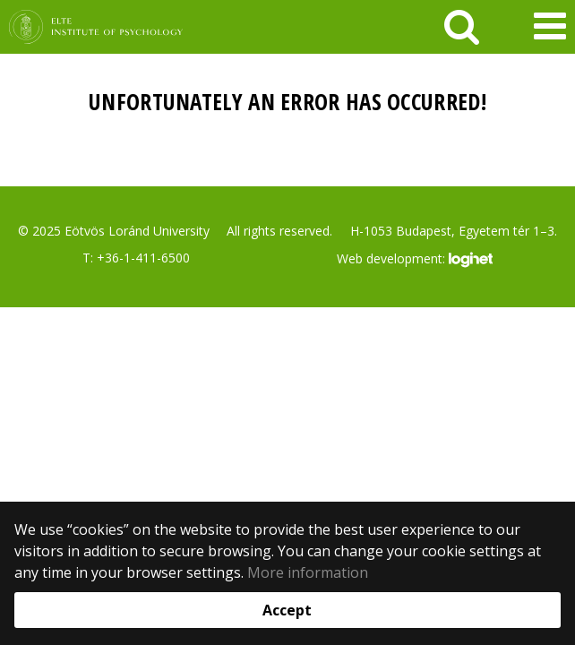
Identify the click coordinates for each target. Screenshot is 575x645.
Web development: (414, 260)
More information (307, 572)
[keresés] (461, 27)
